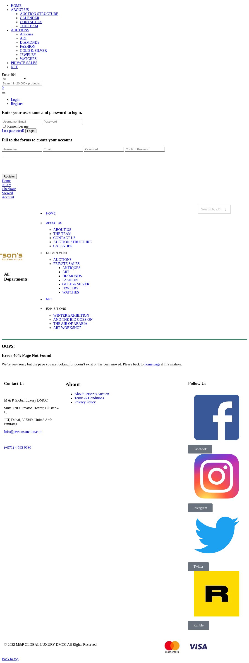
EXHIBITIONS (56, 309)
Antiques (26, 34)
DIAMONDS (29, 42)
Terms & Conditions (89, 398)
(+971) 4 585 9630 (17, 447)
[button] (200, 449)
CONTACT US (31, 22)
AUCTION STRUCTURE (39, 14)
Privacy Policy (85, 402)
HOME (16, 5)
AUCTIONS (20, 30)
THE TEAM (29, 26)
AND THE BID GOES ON (73, 319)
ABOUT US (20, 10)
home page (152, 364)
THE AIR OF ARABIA (70, 323)
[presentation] (36, 165)
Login (15, 99)
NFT (14, 67)
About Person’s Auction (91, 394)
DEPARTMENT (56, 253)
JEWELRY (28, 55)
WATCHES (28, 59)
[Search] (225, 209)
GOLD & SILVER (33, 50)
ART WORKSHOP (67, 328)
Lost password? (13, 131)
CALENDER (29, 18)
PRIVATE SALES (24, 63)
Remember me (18, 126)
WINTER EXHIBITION (71, 315)
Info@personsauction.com (23, 432)
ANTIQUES (71, 268)
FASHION (27, 46)
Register (17, 104)
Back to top (10, 659)
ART (23, 38)
